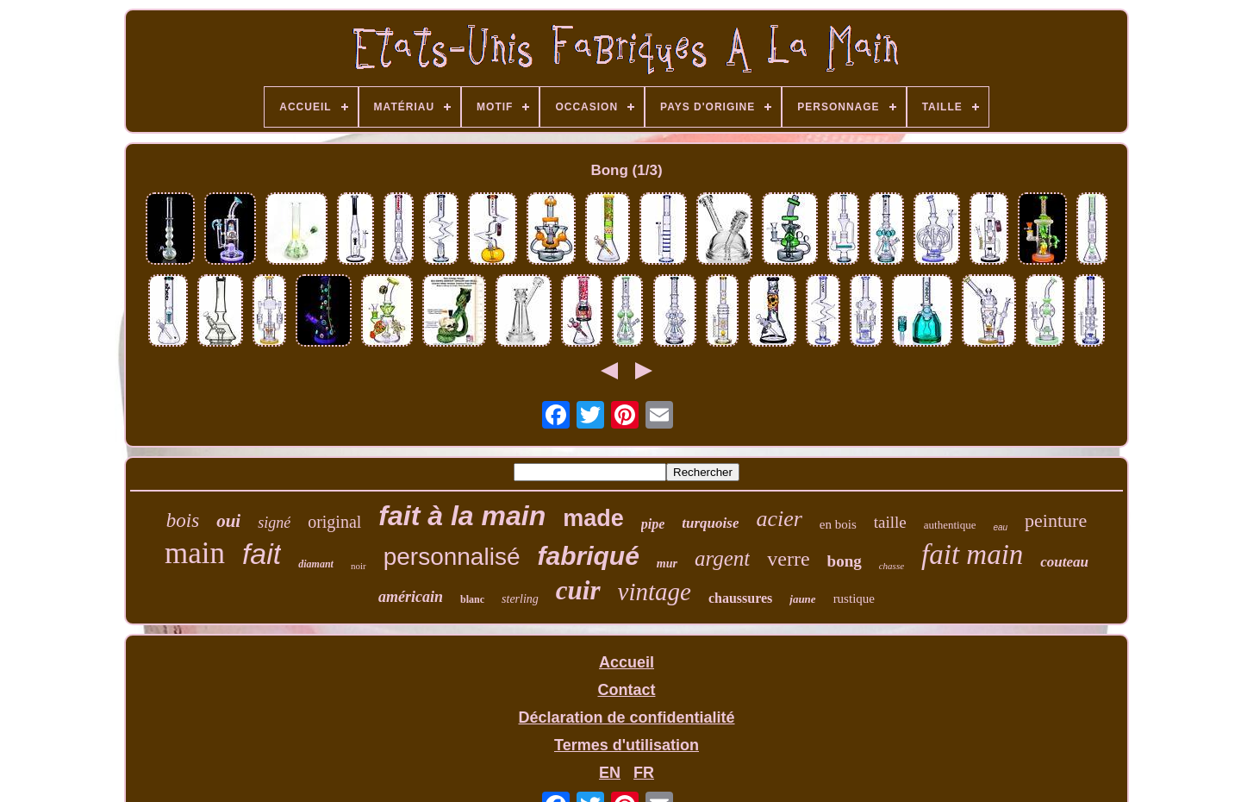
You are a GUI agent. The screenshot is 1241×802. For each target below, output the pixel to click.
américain (410, 596)
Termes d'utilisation (626, 745)
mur (667, 563)
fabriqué (588, 556)
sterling (520, 598)
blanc (472, 599)
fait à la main (462, 515)
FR (643, 772)
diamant (316, 564)
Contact (627, 690)
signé (274, 522)
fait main (972, 554)
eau (1000, 527)
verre (788, 559)
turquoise (710, 523)
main (195, 553)
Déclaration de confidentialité (626, 717)
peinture (1056, 520)
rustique (854, 598)
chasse (891, 566)
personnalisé (452, 556)
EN (609, 772)
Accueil (626, 662)
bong (844, 561)
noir (358, 566)
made (593, 518)
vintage (654, 591)
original (334, 521)
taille (890, 522)
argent (722, 558)
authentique (950, 524)
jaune (802, 598)
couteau (1064, 562)
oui (228, 521)
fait (261, 553)
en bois (838, 524)
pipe (653, 524)
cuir (578, 590)
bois (182, 520)
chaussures (740, 598)
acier (778, 518)
